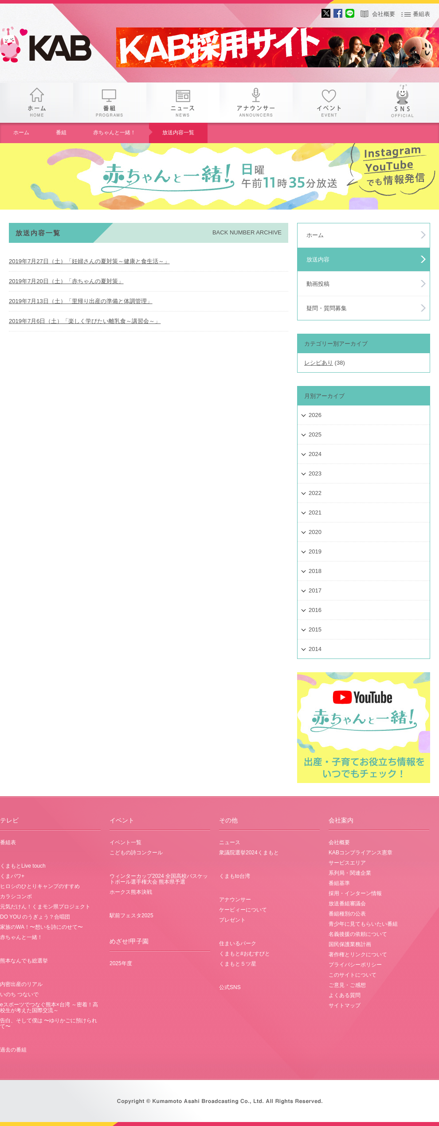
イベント (329, 102)
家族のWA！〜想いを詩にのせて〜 (41, 927)
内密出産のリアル (21, 984)
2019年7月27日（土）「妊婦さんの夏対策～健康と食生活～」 (89, 261)
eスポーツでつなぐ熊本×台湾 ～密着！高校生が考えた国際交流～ (49, 1007)
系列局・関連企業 (350, 873)
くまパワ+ (12, 876)
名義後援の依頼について (358, 934)
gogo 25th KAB (53, 46)
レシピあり (318, 362)
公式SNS (230, 987)
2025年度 (121, 963)
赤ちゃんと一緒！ (114, 132)
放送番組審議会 (347, 903)
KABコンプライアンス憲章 (360, 852)
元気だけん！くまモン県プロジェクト (45, 907)
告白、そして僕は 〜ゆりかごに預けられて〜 (48, 1023)
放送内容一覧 (178, 132)
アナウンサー (256, 102)
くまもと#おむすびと (244, 954)
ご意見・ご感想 (347, 985)
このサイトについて (352, 975)
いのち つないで (19, 994)
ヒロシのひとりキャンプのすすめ (40, 886)
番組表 (421, 14)
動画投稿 (317, 284)
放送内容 (317, 259)
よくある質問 (345, 995)
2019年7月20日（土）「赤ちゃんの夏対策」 (66, 281)
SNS (402, 102)
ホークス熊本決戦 (131, 892)
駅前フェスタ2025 (131, 915)
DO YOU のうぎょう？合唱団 (35, 917)
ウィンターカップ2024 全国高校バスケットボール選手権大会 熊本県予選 (159, 879)
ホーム (36, 102)
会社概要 (383, 14)
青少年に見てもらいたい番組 (363, 924)
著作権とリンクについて (358, 954)
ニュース (183, 102)
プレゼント (232, 920)
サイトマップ (345, 1005)
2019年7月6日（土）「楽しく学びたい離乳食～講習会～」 (85, 321)
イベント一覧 (125, 842)
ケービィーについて (243, 910)
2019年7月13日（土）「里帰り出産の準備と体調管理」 (81, 301)
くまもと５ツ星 (237, 964)
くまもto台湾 (234, 876)
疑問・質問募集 (326, 308)
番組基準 (339, 883)
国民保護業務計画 (350, 944)
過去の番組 (13, 1050)
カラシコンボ (16, 896)
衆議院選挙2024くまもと (249, 852)
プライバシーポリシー (355, 965)
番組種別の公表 (347, 914)
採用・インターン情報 (355, 893)
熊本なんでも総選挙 (24, 961)
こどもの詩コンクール (136, 852)
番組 (109, 102)
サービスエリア (347, 863)
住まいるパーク (237, 943)
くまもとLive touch (23, 866)
